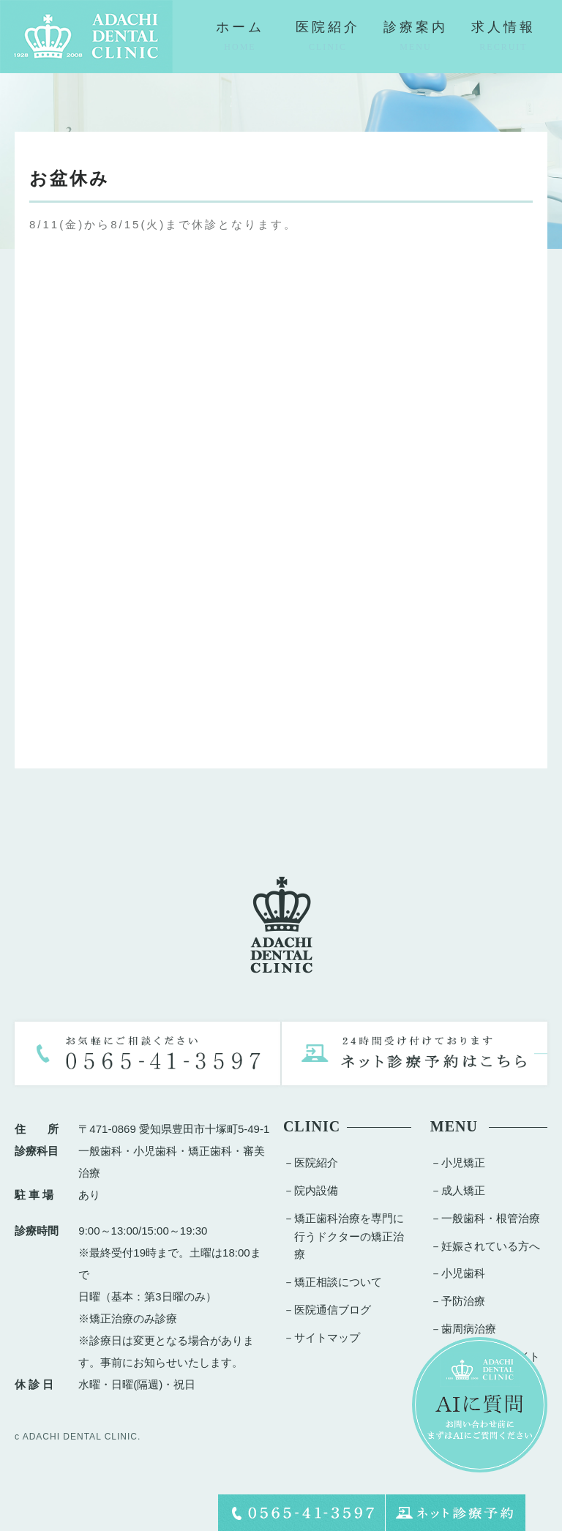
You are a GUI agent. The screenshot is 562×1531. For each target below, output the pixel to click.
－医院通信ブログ (327, 1309)
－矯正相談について (332, 1282)
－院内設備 (310, 1190)
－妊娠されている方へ (485, 1246)
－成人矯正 (457, 1190)
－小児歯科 (457, 1273)
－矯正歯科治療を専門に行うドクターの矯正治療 (343, 1236)
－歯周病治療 (463, 1328)
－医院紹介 (310, 1162)
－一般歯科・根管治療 (485, 1218)
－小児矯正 (457, 1162)
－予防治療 (457, 1301)
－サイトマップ (321, 1337)
